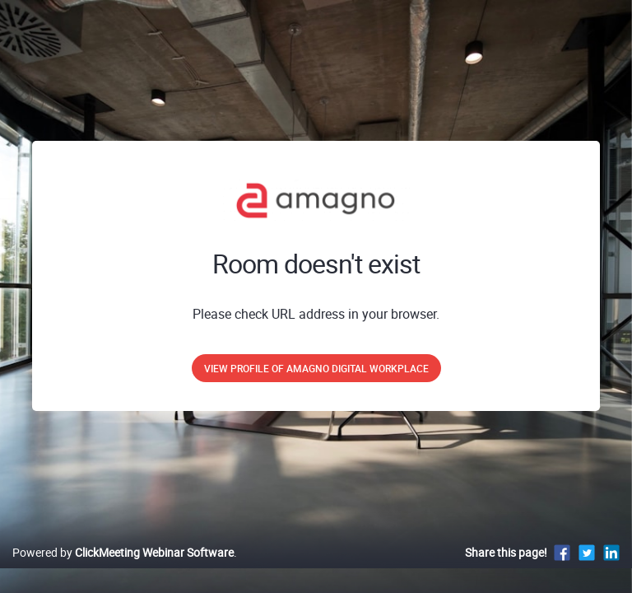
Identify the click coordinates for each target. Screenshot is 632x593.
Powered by (123, 552)
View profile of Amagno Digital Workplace (316, 368)
